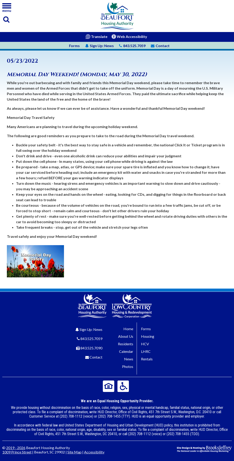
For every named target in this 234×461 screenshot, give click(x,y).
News (99, 45)
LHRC (146, 351)
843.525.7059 (91, 338)
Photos (127, 366)
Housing (147, 336)
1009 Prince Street (17, 452)
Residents (125, 344)
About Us (125, 336)
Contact (96, 357)
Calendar (126, 351)
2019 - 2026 (15, 447)
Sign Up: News (91, 329)
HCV (145, 344)
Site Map (74, 452)
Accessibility (94, 452)
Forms (74, 45)
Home (128, 329)
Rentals (147, 359)
